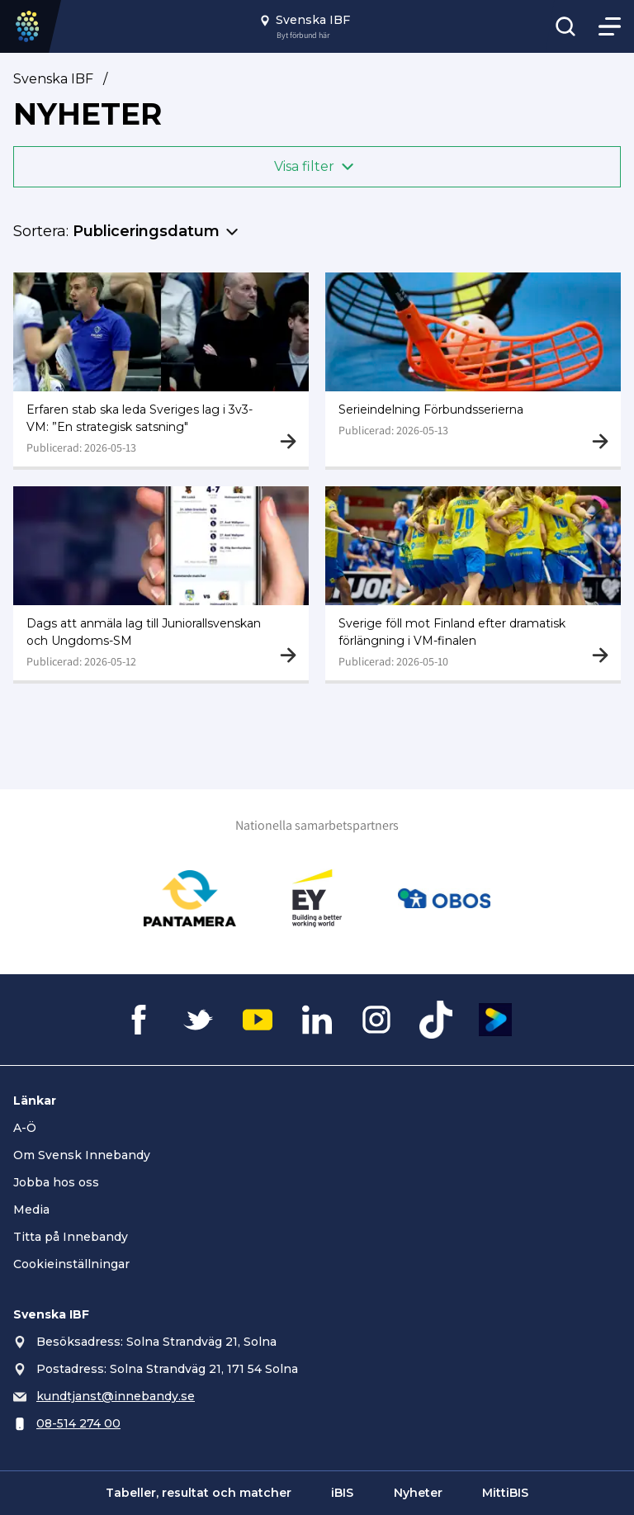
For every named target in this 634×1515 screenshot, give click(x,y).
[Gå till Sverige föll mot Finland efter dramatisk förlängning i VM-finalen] (473, 583)
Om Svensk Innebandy (81, 1155)
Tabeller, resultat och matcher (198, 1492)
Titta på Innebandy (70, 1236)
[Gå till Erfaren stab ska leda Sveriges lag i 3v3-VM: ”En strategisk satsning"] (161, 369)
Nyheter (418, 1492)
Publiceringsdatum (146, 231)
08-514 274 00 (78, 1423)
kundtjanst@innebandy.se (115, 1396)
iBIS (342, 1492)
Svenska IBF (53, 79)
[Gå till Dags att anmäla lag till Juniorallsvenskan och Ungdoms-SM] (161, 583)
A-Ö (24, 1127)
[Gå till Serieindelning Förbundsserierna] (473, 369)
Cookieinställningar (71, 1264)
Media (31, 1209)
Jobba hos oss (56, 1182)
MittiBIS (505, 1492)
